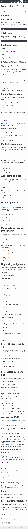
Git (18, 527)
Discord (9, 527)
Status (23, 527)
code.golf (16, 420)
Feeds (14, 527)
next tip (6, 123)
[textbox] (14, 51)
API (4, 527)
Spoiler (5, 29)
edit (22, 6)
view (25, 6)
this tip (10, 444)
